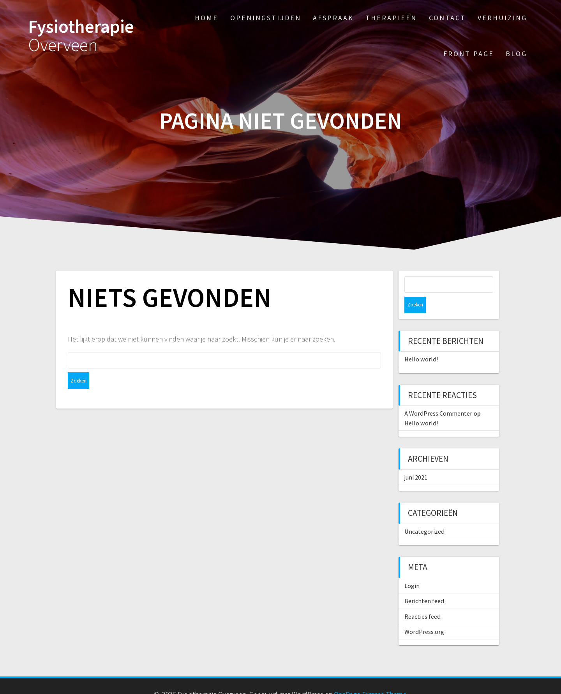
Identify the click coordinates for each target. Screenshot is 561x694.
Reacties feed (422, 600)
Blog (516, 53)
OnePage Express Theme (370, 677)
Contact (447, 17)
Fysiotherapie (81, 36)
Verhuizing (502, 17)
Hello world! (421, 343)
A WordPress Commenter (438, 397)
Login (412, 569)
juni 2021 (415, 461)
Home (206, 17)
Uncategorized (424, 515)
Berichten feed (424, 584)
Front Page (468, 53)
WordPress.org (424, 615)
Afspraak (333, 17)
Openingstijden (265, 17)
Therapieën (391, 17)
